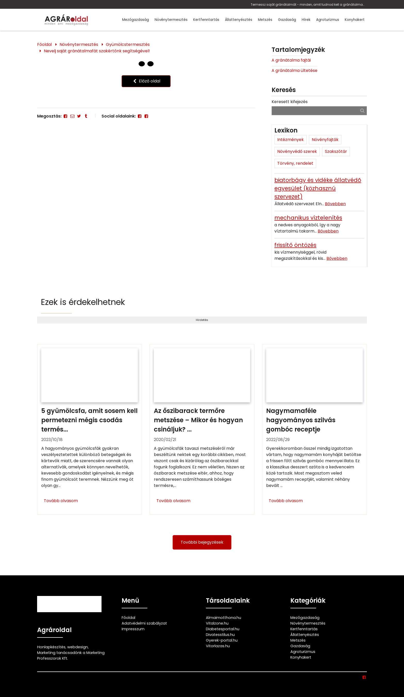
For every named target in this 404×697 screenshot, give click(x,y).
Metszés (265, 19)
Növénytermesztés (171, 19)
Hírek (306, 19)
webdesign (77, 647)
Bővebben (335, 204)
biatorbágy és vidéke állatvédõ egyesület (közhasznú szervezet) (317, 188)
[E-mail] (72, 116)
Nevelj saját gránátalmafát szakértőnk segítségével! (97, 51)
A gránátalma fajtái (291, 60)
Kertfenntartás (206, 19)
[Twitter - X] (79, 116)
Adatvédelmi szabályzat (144, 623)
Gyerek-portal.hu (222, 640)
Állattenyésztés (238, 19)
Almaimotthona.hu (223, 617)
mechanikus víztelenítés (308, 217)
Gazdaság (287, 19)
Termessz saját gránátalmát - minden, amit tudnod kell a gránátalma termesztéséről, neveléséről (307, 4)
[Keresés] (362, 110)
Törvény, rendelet (295, 163)
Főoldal (44, 44)
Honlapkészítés (51, 647)
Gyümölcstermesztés (128, 44)
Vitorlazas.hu (218, 646)
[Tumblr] (86, 116)
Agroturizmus (327, 19)
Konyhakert (355, 19)
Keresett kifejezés (290, 102)
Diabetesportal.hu (222, 629)
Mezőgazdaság (135, 19)
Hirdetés (202, 320)
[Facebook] (65, 116)
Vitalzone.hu (217, 623)
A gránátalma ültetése (294, 70)
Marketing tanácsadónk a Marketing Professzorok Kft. (71, 655)
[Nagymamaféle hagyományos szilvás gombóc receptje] (314, 429)
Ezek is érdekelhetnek (83, 302)
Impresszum (133, 629)
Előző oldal (146, 81)
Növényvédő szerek (297, 151)
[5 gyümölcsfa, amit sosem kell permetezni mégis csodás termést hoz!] (89, 429)
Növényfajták (325, 140)
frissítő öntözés (295, 245)
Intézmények (290, 140)
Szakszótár (336, 151)
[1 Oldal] (150, 64)
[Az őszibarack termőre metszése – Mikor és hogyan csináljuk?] (202, 429)
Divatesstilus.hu (220, 634)
